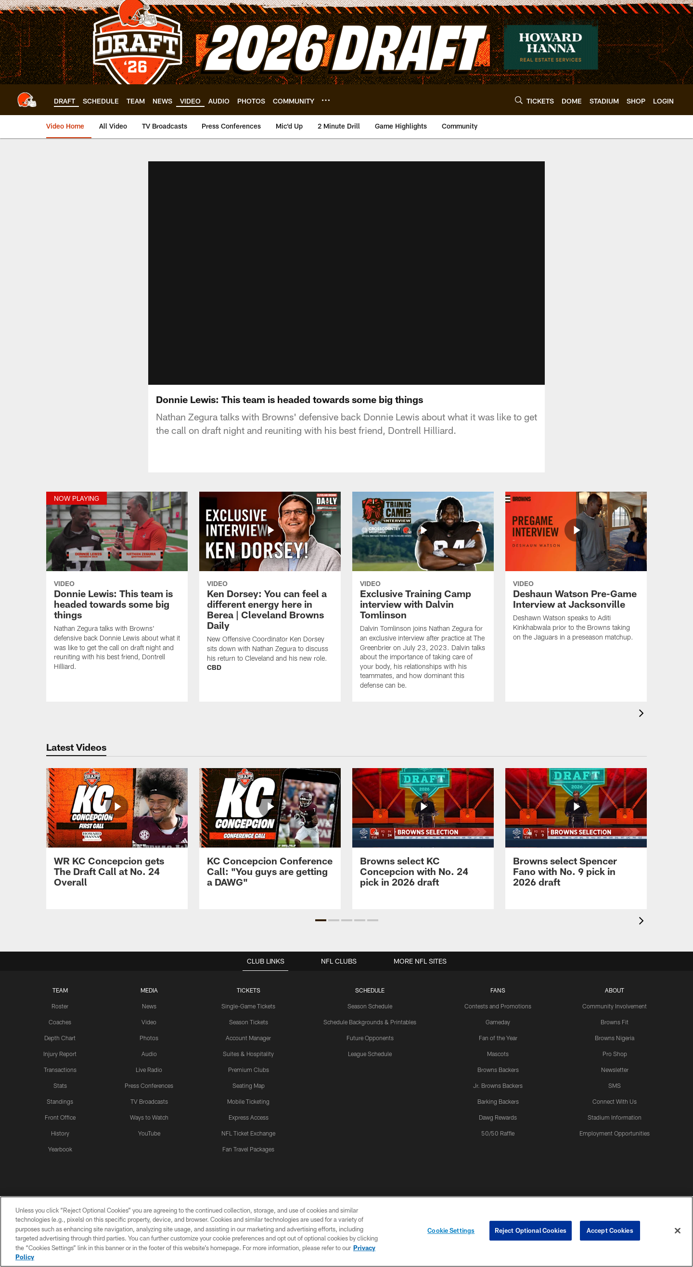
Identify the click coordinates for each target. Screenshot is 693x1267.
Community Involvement (614, 1017)
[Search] (519, 99)
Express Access (249, 1127)
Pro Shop (615, 1064)
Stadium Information (615, 1127)
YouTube (149, 1143)
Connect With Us (615, 1112)
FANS (498, 1001)
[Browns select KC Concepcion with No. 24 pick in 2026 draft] (423, 845)
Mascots (498, 1064)
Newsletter (614, 1080)
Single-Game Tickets (248, 1017)
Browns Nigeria (614, 1048)
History (60, 1143)
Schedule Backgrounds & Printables (369, 1033)
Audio (149, 1064)
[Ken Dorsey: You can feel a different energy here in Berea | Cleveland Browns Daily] (270, 599)
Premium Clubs (248, 1080)
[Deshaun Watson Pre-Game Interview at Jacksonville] (576, 584)
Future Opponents (369, 1048)
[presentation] (643, 726)
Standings (60, 1112)
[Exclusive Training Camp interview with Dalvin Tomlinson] (423, 608)
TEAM (59, 1001)
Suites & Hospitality (248, 1064)
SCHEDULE (370, 1001)
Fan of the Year (498, 1048)
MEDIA (149, 1001)
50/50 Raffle (497, 1143)
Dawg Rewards (498, 1127)
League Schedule (370, 1064)
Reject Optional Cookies (530, 1230)
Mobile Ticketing (248, 1112)
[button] (320, 931)
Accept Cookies (610, 1230)
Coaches (60, 1033)
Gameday (498, 1033)
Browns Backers (498, 1080)
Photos (149, 1048)
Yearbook (60, 1159)
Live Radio (149, 1080)
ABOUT (614, 1001)
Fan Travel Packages (248, 1159)
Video (148, 1033)
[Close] (677, 1230)
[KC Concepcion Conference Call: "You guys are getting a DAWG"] (270, 845)
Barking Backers (498, 1112)
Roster (59, 1017)
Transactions (60, 1080)
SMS (614, 1096)
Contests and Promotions (497, 1017)
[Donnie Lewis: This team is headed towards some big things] (117, 598)
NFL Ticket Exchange (248, 1143)
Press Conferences (149, 1096)
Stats (60, 1096)
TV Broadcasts (149, 1112)
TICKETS (248, 1001)
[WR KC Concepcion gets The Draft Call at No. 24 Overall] (117, 845)
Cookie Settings (451, 1230)
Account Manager (248, 1048)
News (149, 1017)
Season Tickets (248, 1033)
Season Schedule (369, 1017)
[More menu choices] (326, 100)
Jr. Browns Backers (498, 1096)
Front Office (60, 1127)
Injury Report (60, 1064)
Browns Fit (615, 1033)
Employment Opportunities (614, 1143)
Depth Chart (60, 1048)
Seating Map (248, 1096)
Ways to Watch (149, 1127)
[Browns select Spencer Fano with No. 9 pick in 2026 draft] (576, 845)
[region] (346, 1231)
